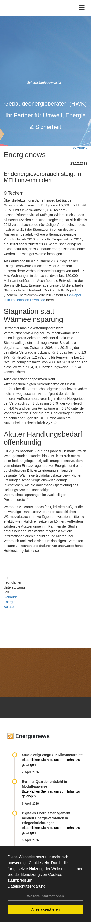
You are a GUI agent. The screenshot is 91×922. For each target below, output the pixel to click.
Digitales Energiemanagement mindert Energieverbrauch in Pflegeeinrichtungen (46, 818)
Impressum (22, 880)
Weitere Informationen (45, 896)
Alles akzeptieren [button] (45, 909)
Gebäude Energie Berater (11, 602)
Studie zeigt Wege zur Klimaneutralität (52, 755)
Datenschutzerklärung (27, 886)
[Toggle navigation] (81, 8)
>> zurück (80, 148)
